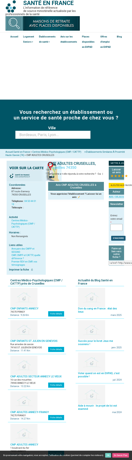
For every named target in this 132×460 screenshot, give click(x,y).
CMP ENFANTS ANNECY (24, 308)
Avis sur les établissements (68, 39)
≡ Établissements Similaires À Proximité (104, 152)
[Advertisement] (66, 75)
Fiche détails (56, 313)
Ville (53, 128)
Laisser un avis (116, 171)
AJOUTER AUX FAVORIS (117, 185)
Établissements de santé (47, 39)
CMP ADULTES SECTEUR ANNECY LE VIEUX (36, 376)
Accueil (14, 36)
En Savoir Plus (120, 455)
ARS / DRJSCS (116, 197)
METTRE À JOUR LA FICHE (117, 163)
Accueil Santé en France (17, 152)
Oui (99, 174)
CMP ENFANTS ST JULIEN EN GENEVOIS (34, 340)
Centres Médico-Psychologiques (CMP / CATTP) (23, 223)
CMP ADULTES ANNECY (24, 444)
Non (51, 177)
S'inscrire (118, 238)
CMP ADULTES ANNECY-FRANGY (29, 412)
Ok (108, 455)
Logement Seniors (28, 39)
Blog (119, 36)
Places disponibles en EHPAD (88, 41)
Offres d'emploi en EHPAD (105, 41)
